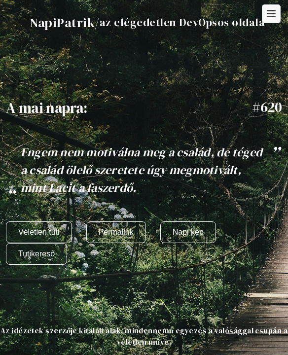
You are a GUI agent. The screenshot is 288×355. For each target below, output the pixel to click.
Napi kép (188, 232)
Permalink (116, 232)
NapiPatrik (62, 23)
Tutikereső (36, 253)
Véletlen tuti (39, 232)
